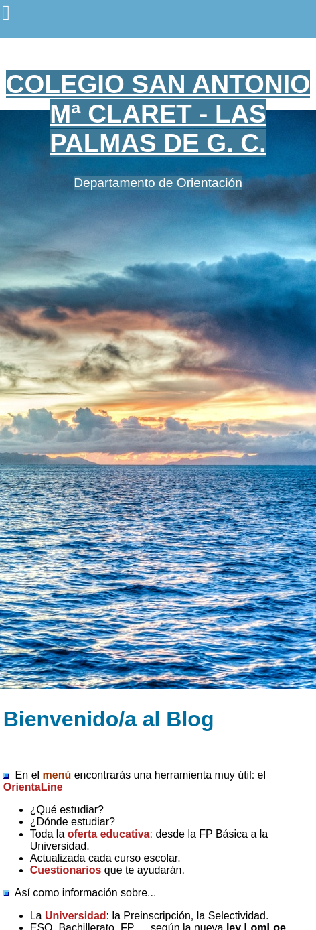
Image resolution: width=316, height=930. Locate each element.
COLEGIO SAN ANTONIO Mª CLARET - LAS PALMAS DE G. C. (158, 113)
